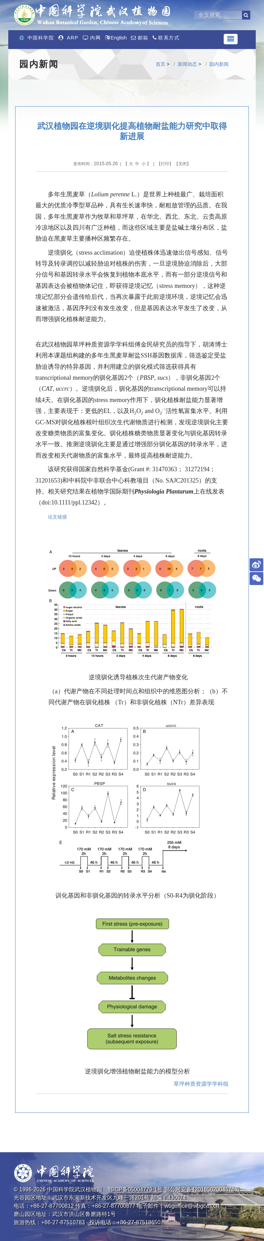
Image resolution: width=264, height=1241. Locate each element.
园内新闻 (219, 64)
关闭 (182, 163)
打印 (165, 163)
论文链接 (57, 517)
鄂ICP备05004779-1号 (135, 1189)
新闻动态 (187, 64)
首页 (160, 64)
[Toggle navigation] (230, 39)
